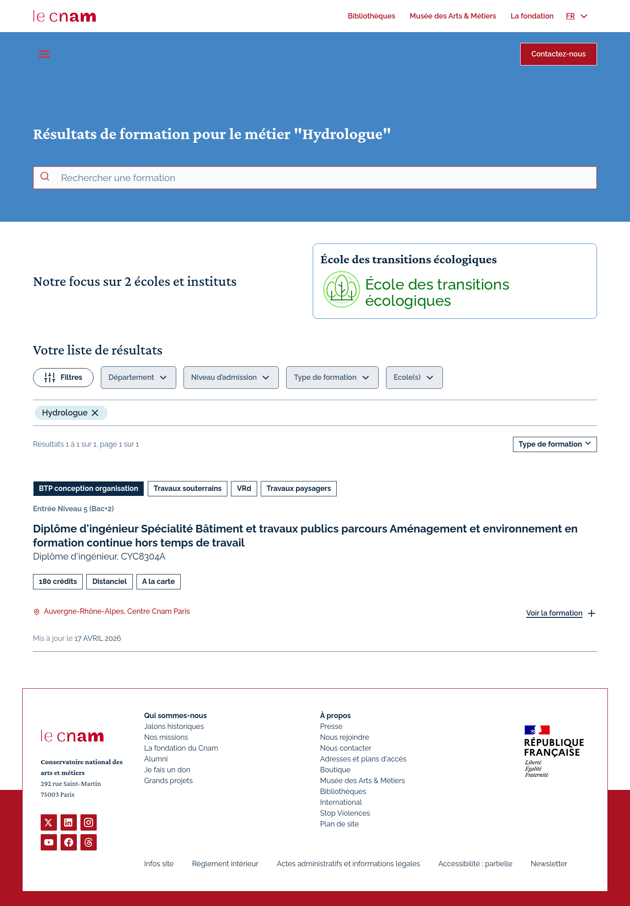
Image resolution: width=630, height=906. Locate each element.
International (341, 802)
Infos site (159, 863)
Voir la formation (554, 613)
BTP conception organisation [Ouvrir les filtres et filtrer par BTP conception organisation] (88, 488)
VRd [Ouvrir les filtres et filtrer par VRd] (244, 488)
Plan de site (339, 824)
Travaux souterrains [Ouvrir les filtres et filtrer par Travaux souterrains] (187, 488)
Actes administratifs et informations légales (348, 863)
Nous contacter (345, 748)
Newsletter (549, 863)
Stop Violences (345, 813)
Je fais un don (167, 770)
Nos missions (166, 737)
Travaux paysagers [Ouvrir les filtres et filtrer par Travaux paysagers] (299, 488)
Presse (331, 726)
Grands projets (168, 780)
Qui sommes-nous (175, 715)
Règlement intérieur (225, 863)
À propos (335, 715)
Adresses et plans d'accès (363, 759)
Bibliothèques (343, 791)
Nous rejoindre (344, 737)
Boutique (335, 770)
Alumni (156, 759)
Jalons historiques (174, 726)
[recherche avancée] (325, 178)
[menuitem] (371, 16)
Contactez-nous (558, 54)
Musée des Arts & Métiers (362, 780)
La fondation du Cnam (181, 748)
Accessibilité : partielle (475, 863)
